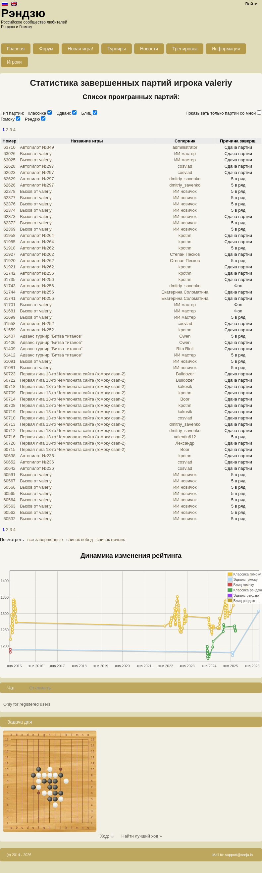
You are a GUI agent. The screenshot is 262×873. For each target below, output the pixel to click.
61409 (9, 348)
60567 (9, 480)
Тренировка (184, 48)
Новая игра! (80, 48)
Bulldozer (185, 373)
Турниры (116, 48)
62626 (9, 185)
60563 (9, 506)
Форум (46, 48)
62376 (9, 203)
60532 (9, 518)
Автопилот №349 (37, 147)
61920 (9, 260)
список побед (79, 539)
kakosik (185, 386)
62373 (9, 216)
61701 (9, 304)
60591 (9, 474)
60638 (9, 455)
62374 (9, 210)
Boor (185, 399)
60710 (9, 417)
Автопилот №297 (37, 166)
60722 (9, 380)
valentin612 (185, 436)
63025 (9, 159)
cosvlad (185, 166)
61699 (9, 317)
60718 (9, 386)
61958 (9, 235)
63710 (9, 147)
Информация (226, 48)
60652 (9, 462)
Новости (149, 48)
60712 (9, 430)
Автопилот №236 (37, 455)
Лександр (185, 443)
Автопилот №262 (37, 248)
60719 (9, 411)
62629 (9, 178)
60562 (9, 512)
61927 (9, 254)
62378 (9, 191)
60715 (9, 449)
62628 (9, 166)
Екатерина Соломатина (184, 292)
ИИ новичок (185, 191)
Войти (251, 3)
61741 (9, 298)
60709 (9, 392)
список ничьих (110, 539)
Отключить (40, 687)
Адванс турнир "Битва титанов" (51, 336)
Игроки (14, 62)
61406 (9, 342)
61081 (9, 367)
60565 (9, 493)
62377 (9, 197)
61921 (9, 266)
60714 (9, 399)
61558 (9, 323)
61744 (9, 292)
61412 (9, 355)
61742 (9, 273)
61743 (9, 285)
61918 (9, 248)
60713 (9, 424)
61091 (9, 361)
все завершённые (45, 539)
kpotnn (185, 235)
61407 (9, 336)
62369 (9, 229)
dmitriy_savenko (184, 178)
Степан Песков (185, 254)
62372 (9, 222)
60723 (9, 373)
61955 (9, 241)
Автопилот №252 (37, 323)
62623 (9, 172)
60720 (9, 443)
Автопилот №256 (37, 273)
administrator (185, 147)
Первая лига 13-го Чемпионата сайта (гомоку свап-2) (73, 373)
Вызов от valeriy (36, 153)
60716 (9, 436)
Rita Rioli (184, 348)
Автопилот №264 (37, 235)
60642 (9, 468)
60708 (9, 405)
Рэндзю (23, 13)
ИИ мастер (185, 153)
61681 (9, 310)
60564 (9, 499)
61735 (9, 279)
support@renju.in (239, 855)
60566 (9, 487)
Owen (184, 336)
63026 (9, 153)
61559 (9, 329)
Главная (16, 48)
